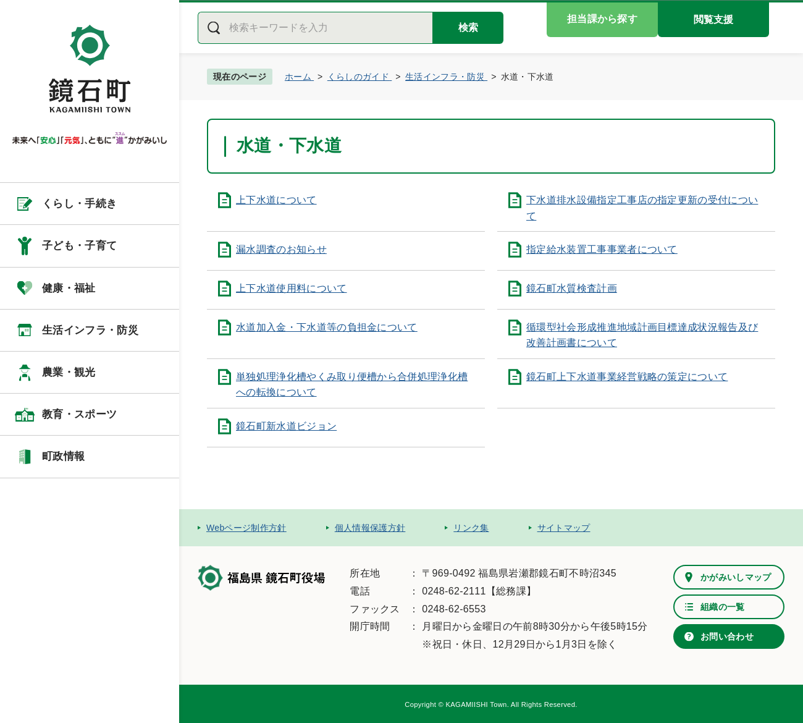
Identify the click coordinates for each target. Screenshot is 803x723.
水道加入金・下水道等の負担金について (327, 327)
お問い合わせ (727, 636)
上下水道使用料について (291, 288)
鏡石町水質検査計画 (571, 288)
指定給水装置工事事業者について (602, 249)
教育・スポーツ (79, 414)
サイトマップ (564, 528)
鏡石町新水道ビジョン (286, 426)
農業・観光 (69, 372)
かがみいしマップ (735, 577)
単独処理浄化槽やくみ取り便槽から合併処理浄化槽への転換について (352, 384)
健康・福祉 (69, 288)
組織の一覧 (722, 607)
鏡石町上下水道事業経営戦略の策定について (627, 376)
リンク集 (471, 528)
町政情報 (63, 456)
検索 (468, 27)
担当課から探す (602, 19)
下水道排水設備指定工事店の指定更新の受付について (642, 208)
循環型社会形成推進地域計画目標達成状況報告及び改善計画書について (642, 335)
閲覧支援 (713, 19)
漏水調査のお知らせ (281, 249)
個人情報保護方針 (370, 528)
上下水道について (276, 200)
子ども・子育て (79, 246)
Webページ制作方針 (246, 528)
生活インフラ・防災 (90, 330)
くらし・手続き (79, 203)
